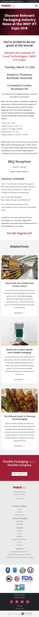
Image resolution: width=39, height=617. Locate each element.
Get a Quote (19, 474)
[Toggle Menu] (36, 5)
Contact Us (19, 545)
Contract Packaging (19, 518)
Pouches (19, 512)
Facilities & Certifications (19, 539)
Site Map (19, 606)
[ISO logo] (15, 570)
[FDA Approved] (27, 579)
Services (19, 533)
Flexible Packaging (19, 506)
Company (19, 528)
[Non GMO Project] (19, 587)
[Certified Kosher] (30, 570)
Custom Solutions (19, 515)
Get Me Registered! (19, 233)
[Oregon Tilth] (23, 570)
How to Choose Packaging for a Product (19, 554)
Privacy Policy (19, 608)
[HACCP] (17, 579)
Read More (19, 313)
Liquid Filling (19, 521)
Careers (19, 542)
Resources (19, 548)
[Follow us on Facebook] (11, 602)
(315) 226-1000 (33, 1)
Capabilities (19, 536)
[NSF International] (8, 570)
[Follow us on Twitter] (17, 602)
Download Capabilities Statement (12, 1)
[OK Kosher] (9, 579)
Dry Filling (19, 524)
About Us (19, 531)
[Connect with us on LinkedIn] (22, 602)
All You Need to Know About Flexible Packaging (19, 557)
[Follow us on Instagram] (27, 602)
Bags (19, 509)
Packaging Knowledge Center (19, 551)
